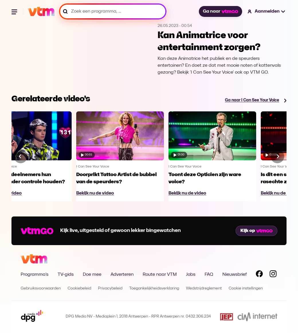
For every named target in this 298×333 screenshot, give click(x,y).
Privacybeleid (110, 288)
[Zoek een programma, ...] (112, 11)
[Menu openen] (14, 11)
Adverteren (122, 274)
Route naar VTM (160, 274)
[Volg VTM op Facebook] (259, 274)
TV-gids (66, 274)
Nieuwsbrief (234, 274)
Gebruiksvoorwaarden (41, 288)
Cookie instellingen (246, 288)
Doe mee (92, 274)
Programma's (34, 274)
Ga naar (220, 11)
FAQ (209, 274)
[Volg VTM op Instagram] (273, 274)
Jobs (190, 274)
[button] (267, 11)
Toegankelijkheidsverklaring (154, 288)
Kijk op (256, 230)
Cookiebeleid (79, 288)
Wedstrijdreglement (204, 288)
